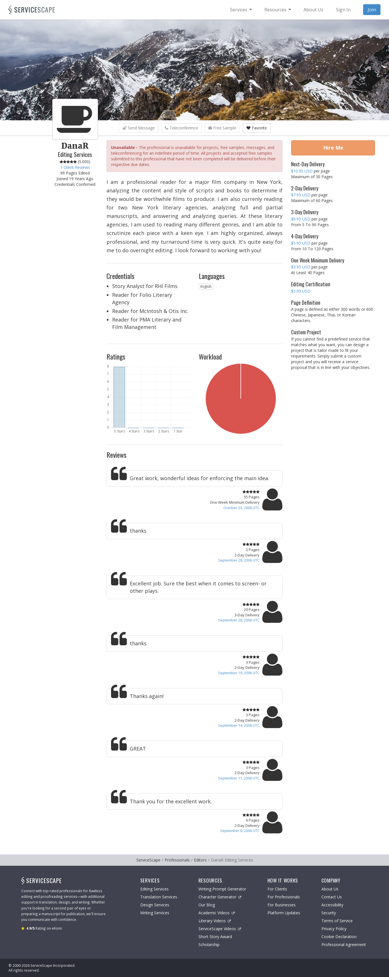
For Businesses (281, 904)
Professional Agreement (343, 944)
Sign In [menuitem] (343, 10)
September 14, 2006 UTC (239, 725)
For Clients (277, 889)
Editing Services (154, 889)
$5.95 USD (300, 243)
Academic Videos (216, 912)
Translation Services (158, 897)
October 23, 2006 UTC (241, 507)
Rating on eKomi (44, 928)
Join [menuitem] (372, 10)
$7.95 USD (300, 194)
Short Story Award (215, 936)
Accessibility (332, 904)
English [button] (206, 286)
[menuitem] (241, 9)
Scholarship (208, 944)
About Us (329, 889)
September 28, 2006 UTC (239, 560)
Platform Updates (283, 912)
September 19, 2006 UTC (239, 672)
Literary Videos (214, 920)
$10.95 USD (302, 171)
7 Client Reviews (75, 167)
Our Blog (206, 904)
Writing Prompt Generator (222, 889)
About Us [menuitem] (313, 10)
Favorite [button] (256, 128)
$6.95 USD (300, 219)
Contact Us (331, 897)
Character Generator (219, 897)
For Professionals (283, 897)
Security (328, 912)
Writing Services (154, 912)
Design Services (154, 904)
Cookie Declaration (339, 936)
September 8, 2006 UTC (240, 830)
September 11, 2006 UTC (239, 778)
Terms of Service (337, 920)
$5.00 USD (300, 291)
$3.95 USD (300, 267)
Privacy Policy (333, 928)
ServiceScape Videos (219, 928)
